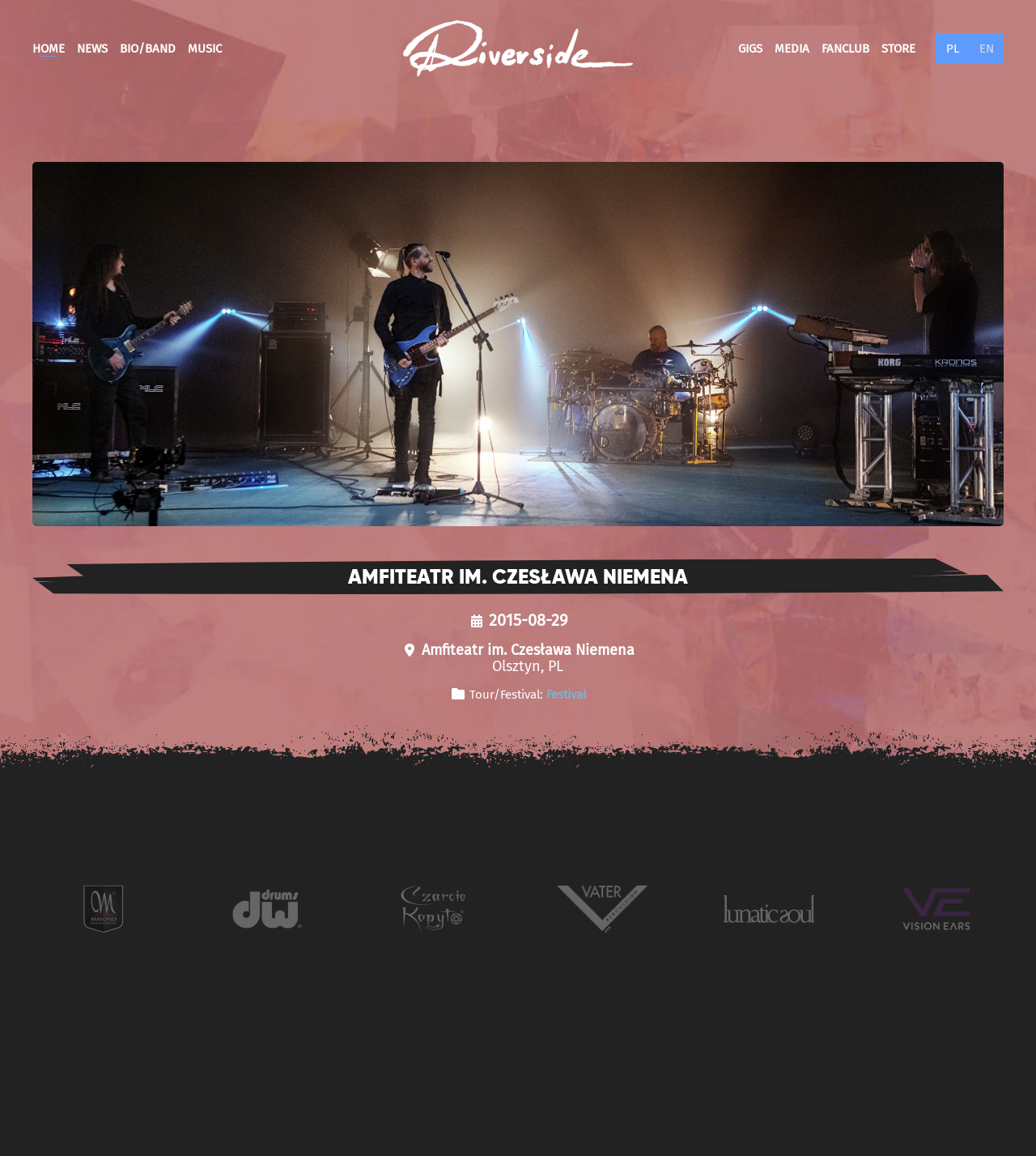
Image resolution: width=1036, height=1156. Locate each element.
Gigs (750, 48)
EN (986, 48)
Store (898, 48)
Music (205, 48)
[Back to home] (518, 48)
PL (952, 48)
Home (48, 48)
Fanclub (845, 48)
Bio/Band (148, 48)
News (92, 48)
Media (792, 48)
